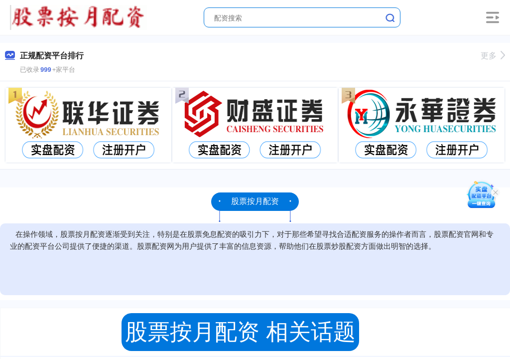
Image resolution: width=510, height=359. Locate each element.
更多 (493, 55)
